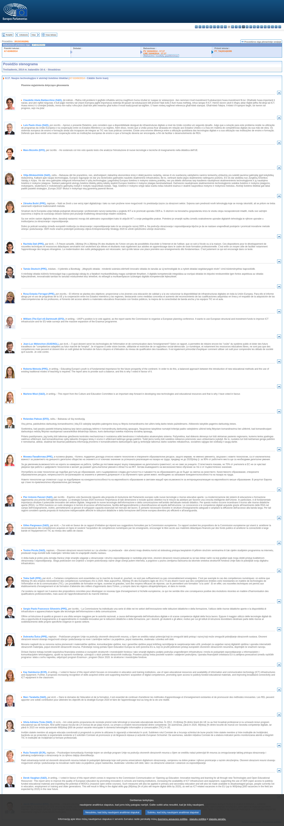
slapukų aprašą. (217, 822)
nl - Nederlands (254, 26)
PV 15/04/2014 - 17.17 (154, 51)
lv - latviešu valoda (239, 26)
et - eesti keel (214, 26)
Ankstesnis (23, 35)
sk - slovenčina (268, 26)
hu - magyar (247, 26)
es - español (200, 26)
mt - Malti (250, 26)
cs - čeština (203, 26)
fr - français (225, 26)
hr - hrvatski (232, 26)
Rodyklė (9, 35)
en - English (221, 26)
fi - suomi (276, 26)
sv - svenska (279, 26)
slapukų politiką (197, 822)
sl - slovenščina (272, 26)
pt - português (261, 26)
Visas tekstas (51, 35)
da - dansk (207, 26)
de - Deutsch (210, 26)
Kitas (34, 35)
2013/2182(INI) (21, 41)
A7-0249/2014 (11, 51)
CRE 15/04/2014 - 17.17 (154, 53)
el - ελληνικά (218, 26)
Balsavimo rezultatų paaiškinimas (161, 56)
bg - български (196, 26)
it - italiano (236, 26)
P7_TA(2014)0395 (223, 51)
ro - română (265, 26)
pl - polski (258, 26)
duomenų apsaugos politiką (172, 822)
